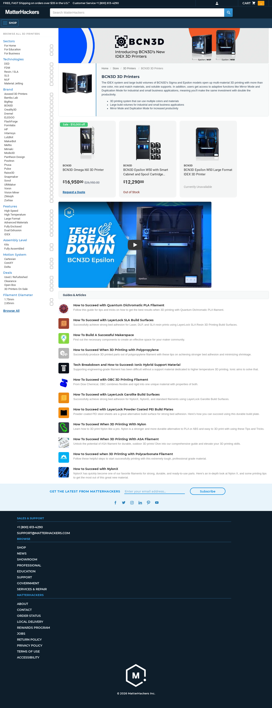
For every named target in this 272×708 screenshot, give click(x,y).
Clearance (10, 281)
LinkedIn (140, 502)
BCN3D (8, 105)
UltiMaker (10, 184)
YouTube (156, 502)
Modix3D (9, 153)
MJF (7, 79)
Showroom (27, 559)
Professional (29, 565)
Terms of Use (28, 651)
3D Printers (129, 68)
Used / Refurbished (15, 277)
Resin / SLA (11, 71)
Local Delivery (30, 622)
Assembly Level (15, 240)
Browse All (11, 311)
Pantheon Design (14, 157)
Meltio (8, 145)
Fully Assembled (14, 248)
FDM (7, 67)
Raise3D (9, 172)
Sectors (9, 41)
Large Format (12, 218)
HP (6, 129)
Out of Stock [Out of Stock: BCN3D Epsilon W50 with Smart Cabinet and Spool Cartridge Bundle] (131, 192)
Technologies (13, 59)
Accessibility (28, 657)
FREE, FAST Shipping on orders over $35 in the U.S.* (36, 3)
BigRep (8, 101)
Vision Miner (11, 192)
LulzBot (8, 137)
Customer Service (84, 3)
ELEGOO (9, 117)
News (22, 553)
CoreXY (8, 262)
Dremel (8, 113)
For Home (10, 45)
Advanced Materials (16, 222)
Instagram (132, 502)
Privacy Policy (29, 645)
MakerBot (10, 141)
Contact (24, 610)
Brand (8, 89)
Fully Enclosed (12, 226)
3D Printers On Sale (16, 289)
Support (24, 577)
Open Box (10, 285)
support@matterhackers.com (43, 533)
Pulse (7, 168)
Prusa (7, 164)
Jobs (21, 634)
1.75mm (9, 299)
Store (116, 68)
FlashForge (11, 121)
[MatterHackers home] (22, 12)
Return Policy (29, 639)
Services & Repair (32, 589)
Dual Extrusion (12, 230)
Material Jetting (13, 83)
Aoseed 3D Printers (15, 93)
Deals (7, 273)
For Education (12, 49)
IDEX (7, 234)
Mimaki (8, 149)
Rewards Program (33, 628)
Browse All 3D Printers (21, 33)
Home (105, 68)
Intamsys (10, 133)
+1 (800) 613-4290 (107, 3)
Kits (6, 244)
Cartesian (10, 259)
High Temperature (15, 214)
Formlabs (10, 125)
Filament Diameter (18, 295)
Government (28, 583)
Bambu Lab (11, 97)
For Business (12, 53)
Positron (9, 160)
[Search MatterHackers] (228, 12)
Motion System (14, 255)
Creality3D (10, 109)
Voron (7, 188)
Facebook (115, 502)
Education (26, 571)
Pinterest (148, 502)
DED (7, 63)
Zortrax (8, 200)
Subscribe (207, 491)
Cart (253, 3)
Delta (7, 266)
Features (10, 206)
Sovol (7, 180)
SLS (6, 75)
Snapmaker (11, 176)
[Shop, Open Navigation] (9, 23)
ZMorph (9, 196)
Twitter (123, 502)
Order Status (29, 616)
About (22, 604)
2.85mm (9, 303)
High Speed (11, 210)
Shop (21, 547)
